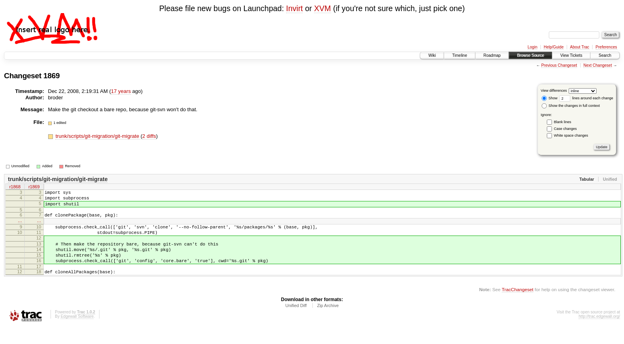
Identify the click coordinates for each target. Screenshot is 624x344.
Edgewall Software (77, 333)
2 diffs (149, 136)
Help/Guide (554, 47)
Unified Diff (296, 322)
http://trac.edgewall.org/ (599, 333)
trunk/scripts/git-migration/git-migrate (97, 136)
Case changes (565, 129)
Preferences (606, 47)
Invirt (294, 8)
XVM (322, 8)
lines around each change (586, 98)
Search (605, 55)
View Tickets (571, 55)
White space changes (571, 135)
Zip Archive (328, 322)
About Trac (579, 47)
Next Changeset (597, 65)
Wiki (432, 55)
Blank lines (562, 122)
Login (532, 47)
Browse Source (530, 55)
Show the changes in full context (571, 106)
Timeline (459, 55)
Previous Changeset (559, 65)
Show (550, 98)
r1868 (14, 187)
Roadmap (492, 55)
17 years (121, 91)
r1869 (33, 187)
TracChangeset (517, 306)
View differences (554, 91)
